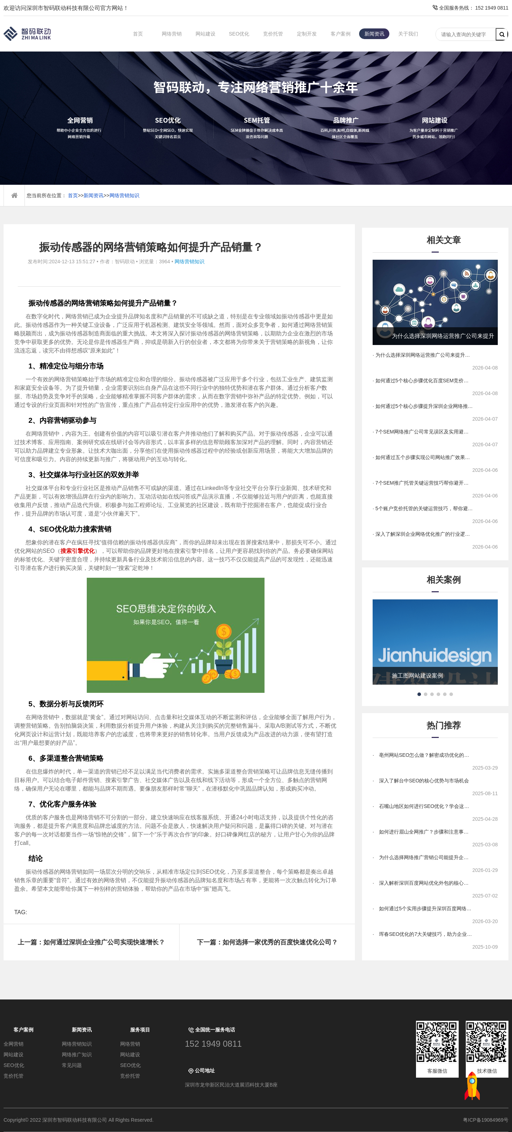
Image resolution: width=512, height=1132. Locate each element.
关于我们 (408, 34)
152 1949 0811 (213, 1044)
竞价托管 (273, 34)
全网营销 (13, 1044)
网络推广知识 (77, 1054)
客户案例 (341, 34)
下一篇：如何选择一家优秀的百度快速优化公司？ (267, 942)
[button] (419, 694)
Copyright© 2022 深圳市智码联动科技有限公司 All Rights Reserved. (81, 1120)
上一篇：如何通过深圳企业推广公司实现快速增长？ (91, 942)
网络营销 (172, 34)
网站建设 (205, 34)
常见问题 (72, 1065)
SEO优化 (239, 34)
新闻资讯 (374, 34)
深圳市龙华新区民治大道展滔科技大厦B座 (231, 1085)
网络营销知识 (124, 195)
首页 (138, 34)
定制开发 (307, 34)
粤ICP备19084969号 (485, 1120)
